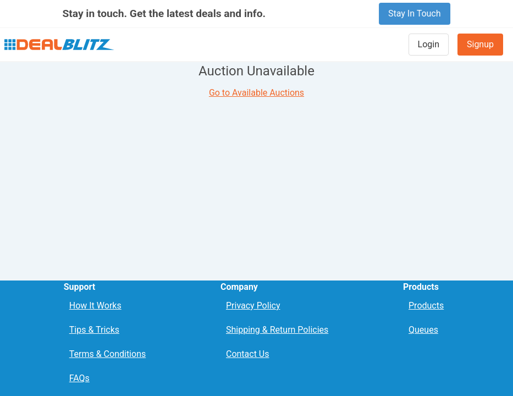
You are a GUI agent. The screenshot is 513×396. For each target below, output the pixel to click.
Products (426, 305)
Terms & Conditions (107, 354)
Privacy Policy (253, 305)
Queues (423, 329)
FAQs (79, 378)
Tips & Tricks (94, 329)
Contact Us (247, 354)
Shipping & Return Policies (277, 329)
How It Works (95, 305)
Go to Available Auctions (256, 92)
